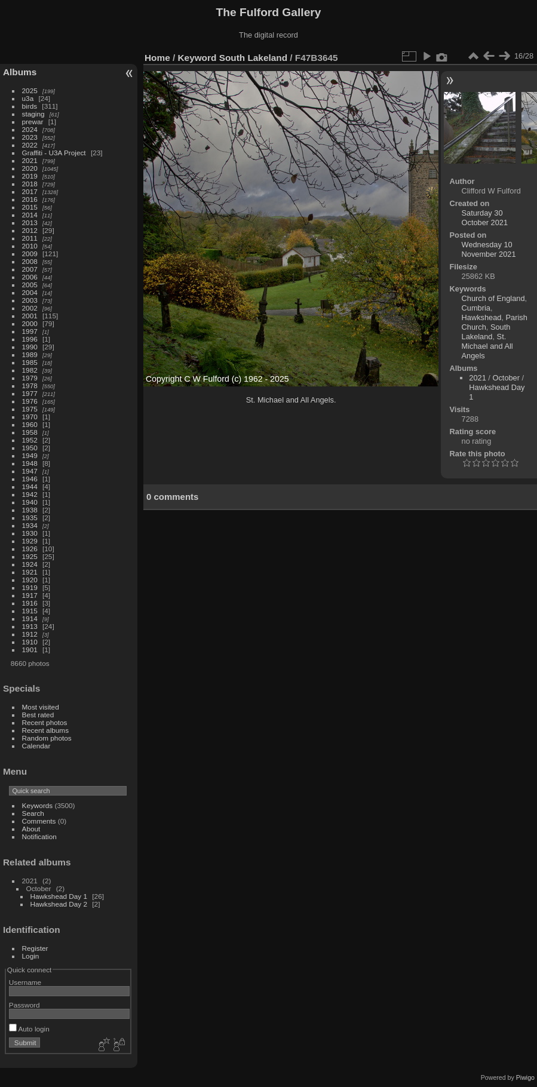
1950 (30, 448)
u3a (28, 98)
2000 (30, 323)
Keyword (197, 58)
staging (33, 114)
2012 (30, 230)
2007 (30, 269)
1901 (30, 649)
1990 (30, 347)
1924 (30, 564)
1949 (30, 455)
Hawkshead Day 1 (58, 896)
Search (33, 813)
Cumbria (476, 307)
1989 (30, 354)
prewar (33, 121)
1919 (30, 587)
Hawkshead (482, 317)
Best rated (38, 714)
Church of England (493, 298)
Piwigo (525, 1077)
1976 (30, 401)
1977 (30, 393)
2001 (30, 316)
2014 (30, 215)
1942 (30, 494)
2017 (30, 191)
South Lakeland (253, 58)
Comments (39, 821)
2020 (30, 168)
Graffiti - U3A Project (54, 152)
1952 (30, 440)
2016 (30, 199)
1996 (30, 339)
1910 (30, 642)
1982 (30, 370)
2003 (30, 300)
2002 (30, 308)
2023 (30, 137)
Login (30, 956)
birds (30, 106)
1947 (30, 471)
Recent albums (45, 730)
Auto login (29, 1029)
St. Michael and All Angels (487, 346)
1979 (30, 378)
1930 (30, 533)
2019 (30, 176)
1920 (30, 580)
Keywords (37, 805)
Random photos (47, 738)
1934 (30, 525)
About (31, 829)
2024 (30, 129)
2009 (30, 253)
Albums (19, 72)
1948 (30, 463)
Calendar (36, 746)
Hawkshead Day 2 (58, 904)
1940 (30, 502)
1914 (30, 618)
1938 (30, 510)
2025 (30, 90)
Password (24, 1005)
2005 (30, 284)
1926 (30, 548)
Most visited (40, 707)
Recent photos (44, 722)
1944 (30, 486)
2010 (30, 246)
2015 (30, 207)
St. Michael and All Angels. (291, 399)
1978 (30, 385)
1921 (30, 572)
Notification (39, 836)
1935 (30, 517)
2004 (30, 292)
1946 (30, 479)
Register (35, 948)
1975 (30, 409)
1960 (30, 424)
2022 (30, 145)
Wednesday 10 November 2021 (489, 249)
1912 (30, 634)
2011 (30, 238)
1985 (30, 362)
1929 (30, 541)
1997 (30, 331)
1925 (30, 556)
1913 (30, 626)
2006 (30, 277)
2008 (30, 261)
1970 (30, 416)
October (506, 377)
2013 (30, 222)
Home (157, 58)
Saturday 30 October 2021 (485, 217)
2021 (30, 160)
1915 (30, 611)
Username (25, 982)
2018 (30, 184)
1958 (30, 432)
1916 (30, 603)
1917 (30, 595)
